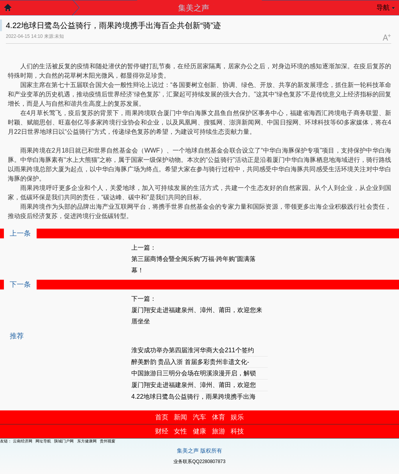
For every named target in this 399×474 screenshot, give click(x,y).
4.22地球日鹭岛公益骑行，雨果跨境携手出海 (193, 396)
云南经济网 (22, 441)
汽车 (199, 417)
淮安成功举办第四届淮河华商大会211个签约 (192, 350)
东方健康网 (87, 441)
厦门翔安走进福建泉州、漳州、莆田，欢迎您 (193, 385)
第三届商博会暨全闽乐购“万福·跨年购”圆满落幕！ (193, 264)
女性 (180, 431)
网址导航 (43, 441)
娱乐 (237, 417)
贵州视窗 (107, 441)
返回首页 (11, 10)
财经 (161, 431)
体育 (218, 417)
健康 (199, 431)
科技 (237, 431)
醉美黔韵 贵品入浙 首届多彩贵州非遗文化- (190, 362)
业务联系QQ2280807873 (199, 461)
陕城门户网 (64, 441)
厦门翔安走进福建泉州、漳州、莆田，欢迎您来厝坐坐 (196, 316)
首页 (161, 417)
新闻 (180, 417)
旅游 (218, 431)
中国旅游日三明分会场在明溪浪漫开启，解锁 (193, 373)
